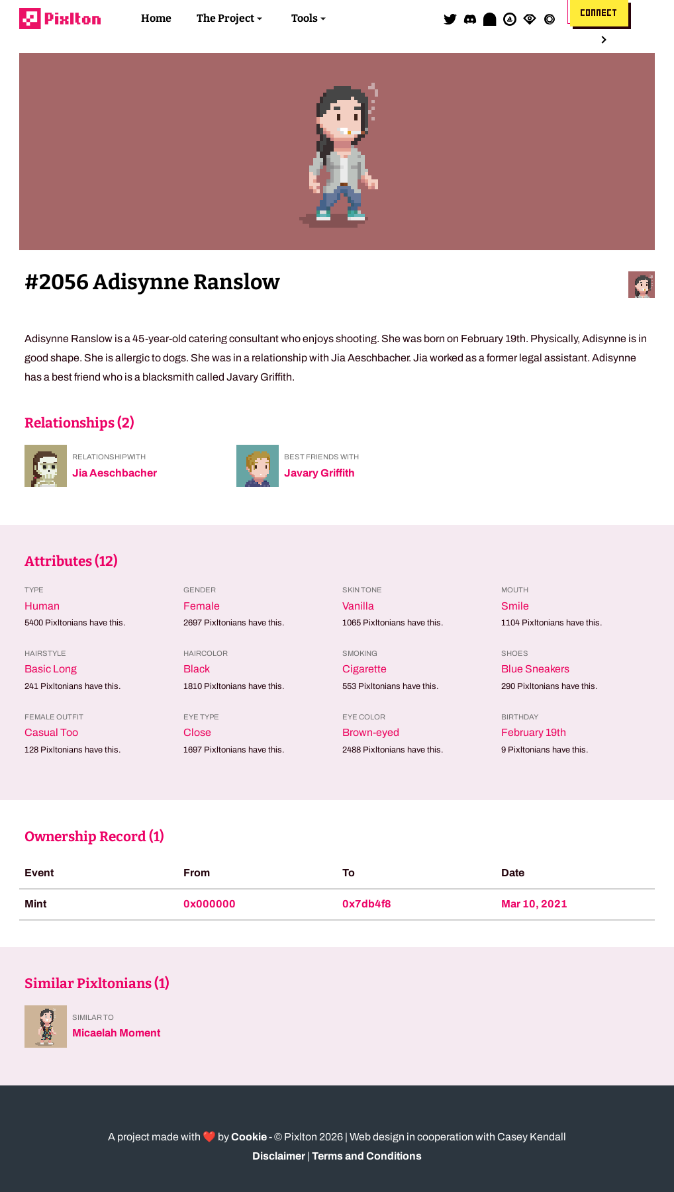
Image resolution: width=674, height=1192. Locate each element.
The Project (225, 18)
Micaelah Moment (116, 1032)
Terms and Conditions (367, 1156)
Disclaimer (278, 1156)
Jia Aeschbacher (114, 473)
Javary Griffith (319, 473)
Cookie (249, 1136)
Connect (599, 13)
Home (156, 18)
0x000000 (209, 903)
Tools (304, 18)
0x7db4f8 (366, 903)
